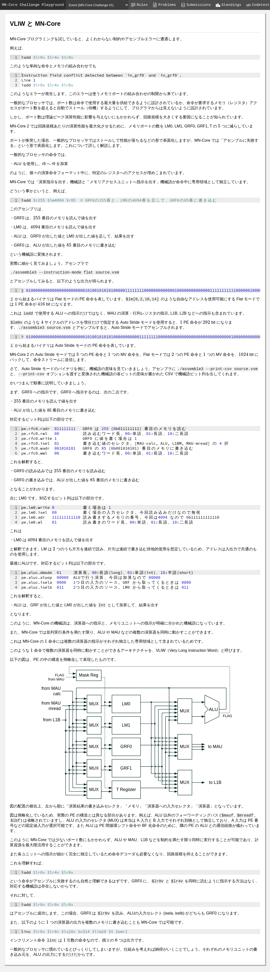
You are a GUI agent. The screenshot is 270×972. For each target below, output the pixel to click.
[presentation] (219, 126)
